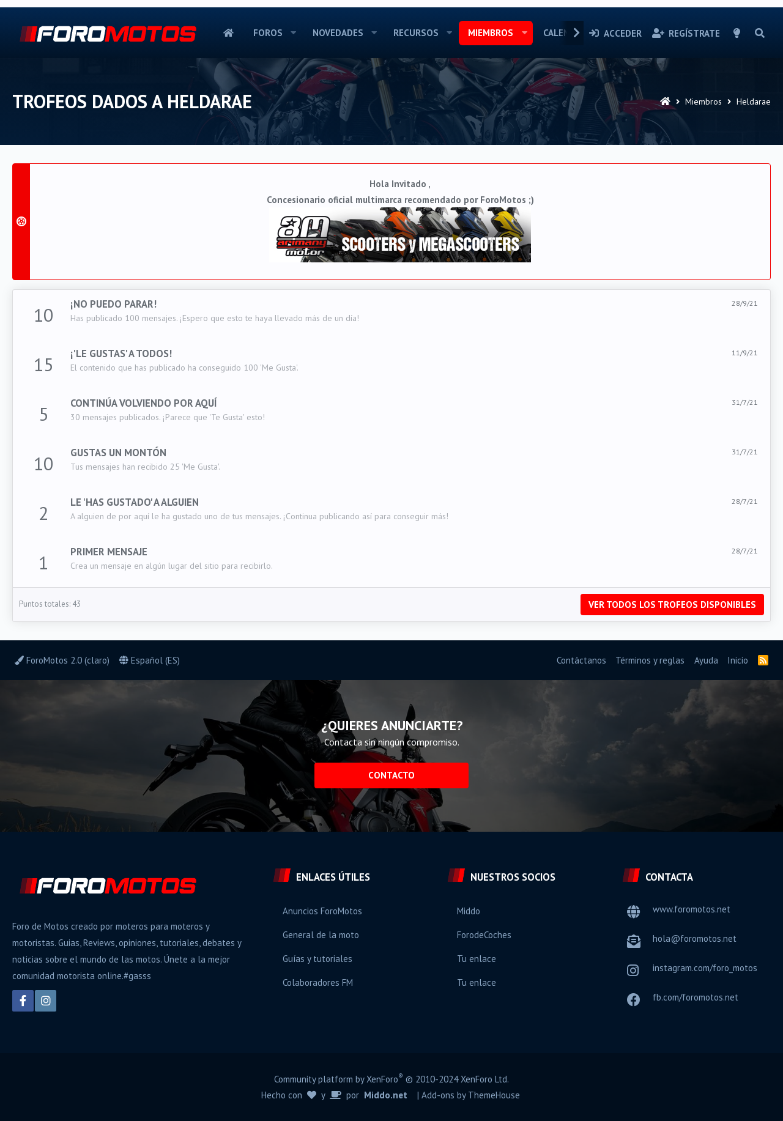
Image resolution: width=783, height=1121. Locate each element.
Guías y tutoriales (317, 958)
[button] (293, 33)
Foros (268, 33)
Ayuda (706, 660)
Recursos (416, 33)
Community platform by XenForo (391, 1078)
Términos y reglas (650, 660)
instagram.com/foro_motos (705, 968)
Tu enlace (476, 958)
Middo (468, 911)
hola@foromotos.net (695, 938)
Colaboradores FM (318, 982)
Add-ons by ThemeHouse (470, 1095)
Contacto (391, 775)
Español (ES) (149, 660)
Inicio (228, 33)
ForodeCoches (484, 935)
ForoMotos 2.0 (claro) (62, 660)
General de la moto (321, 935)
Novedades (338, 33)
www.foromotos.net (691, 909)
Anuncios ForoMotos (322, 911)
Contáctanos (581, 660)
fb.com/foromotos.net (695, 997)
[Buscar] (760, 33)
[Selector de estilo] (737, 33)
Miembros (490, 33)
